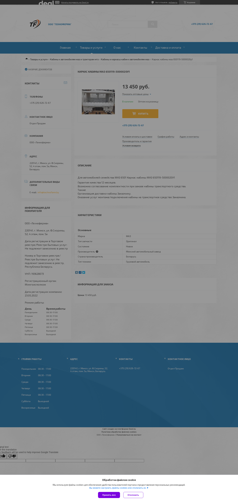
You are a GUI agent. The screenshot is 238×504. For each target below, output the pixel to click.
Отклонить (133, 495)
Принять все (109, 495)
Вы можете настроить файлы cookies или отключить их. (117, 488)
